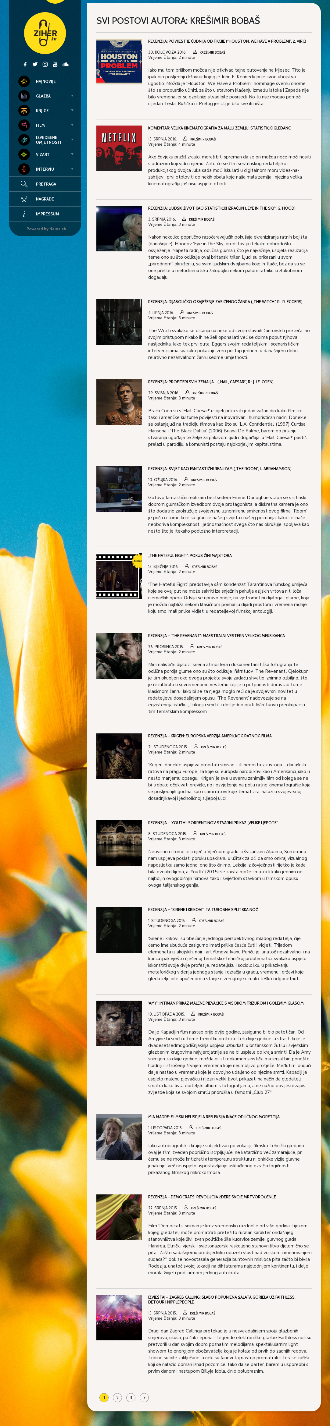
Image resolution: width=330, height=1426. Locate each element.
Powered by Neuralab (46, 228)
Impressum (38, 214)
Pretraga (46, 184)
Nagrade (36, 199)
